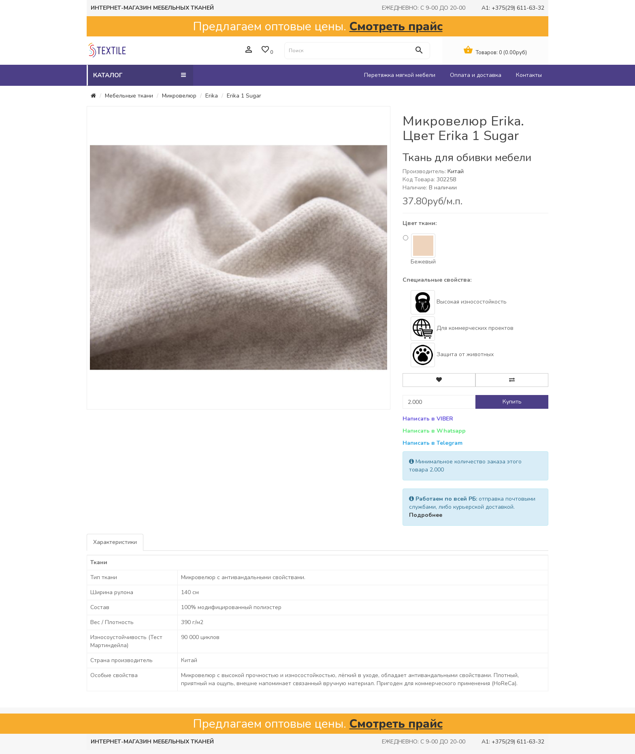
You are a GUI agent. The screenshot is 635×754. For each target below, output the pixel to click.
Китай (455, 171)
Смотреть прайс (396, 26)
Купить (512, 402)
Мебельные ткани (129, 96)
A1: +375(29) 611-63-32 (513, 8)
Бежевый (419, 249)
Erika (211, 96)
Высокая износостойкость (459, 302)
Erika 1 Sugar (244, 96)
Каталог (139, 75)
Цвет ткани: (420, 223)
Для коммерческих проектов (462, 328)
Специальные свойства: (437, 280)
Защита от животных (452, 355)
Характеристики (115, 542)
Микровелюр (179, 96)
